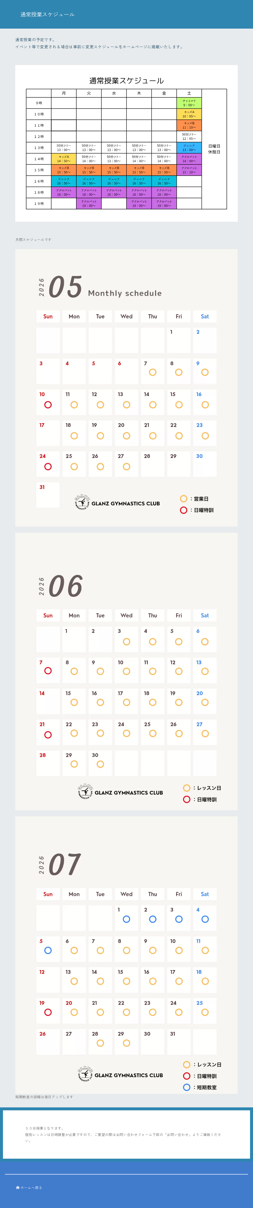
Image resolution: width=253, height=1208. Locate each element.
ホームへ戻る (29, 1187)
